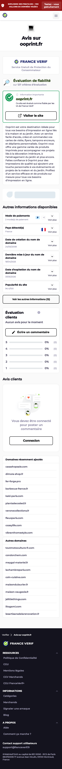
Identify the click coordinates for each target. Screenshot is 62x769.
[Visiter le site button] (31, 115)
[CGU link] (39, 312)
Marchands (10, 702)
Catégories (9, 696)
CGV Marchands (13, 677)
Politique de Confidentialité (20, 658)
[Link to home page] (5, 15)
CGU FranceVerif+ (13, 683)
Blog (6, 715)
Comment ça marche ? (17, 734)
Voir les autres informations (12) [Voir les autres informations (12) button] (31, 299)
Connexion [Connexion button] (31, 441)
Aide (6, 727)
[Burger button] (56, 15)
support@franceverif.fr (16, 747)
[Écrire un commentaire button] (31, 332)
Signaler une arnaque (16, 708)
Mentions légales (13, 670)
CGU (6, 664)
